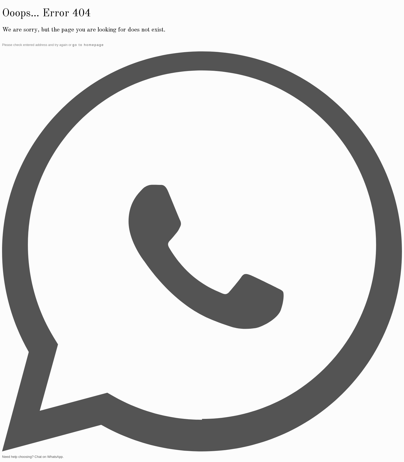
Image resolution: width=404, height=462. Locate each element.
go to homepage (88, 45)
